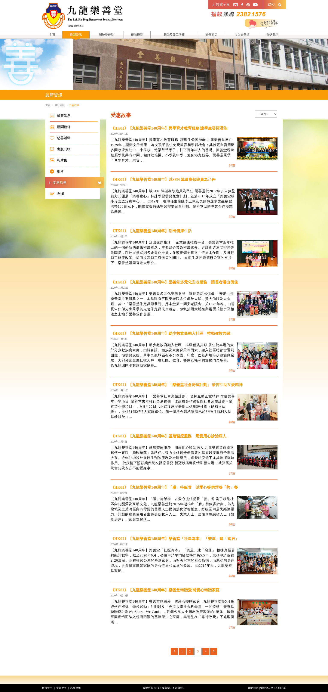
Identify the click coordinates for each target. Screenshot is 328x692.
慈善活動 (60, 138)
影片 (57, 171)
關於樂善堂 (106, 34)
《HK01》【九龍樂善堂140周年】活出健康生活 (151, 231)
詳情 (232, 165)
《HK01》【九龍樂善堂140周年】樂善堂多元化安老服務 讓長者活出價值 (174, 282)
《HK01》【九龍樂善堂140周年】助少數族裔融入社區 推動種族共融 (170, 333)
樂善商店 (211, 34)
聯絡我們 (273, 34)
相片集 (58, 160)
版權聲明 (47, 687)
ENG (271, 4)
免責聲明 (61, 687)
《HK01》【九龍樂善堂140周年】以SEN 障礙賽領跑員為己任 (163, 179)
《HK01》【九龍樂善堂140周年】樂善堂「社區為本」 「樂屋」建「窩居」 (175, 539)
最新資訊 (76, 34)
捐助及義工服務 (174, 34)
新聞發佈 (60, 127)
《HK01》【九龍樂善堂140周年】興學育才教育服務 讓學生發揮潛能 (169, 128)
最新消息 (60, 116)
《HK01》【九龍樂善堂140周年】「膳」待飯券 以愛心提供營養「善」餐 (174, 487)
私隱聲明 (75, 687)
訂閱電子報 (221, 4)
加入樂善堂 (241, 34)
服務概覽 (137, 34)
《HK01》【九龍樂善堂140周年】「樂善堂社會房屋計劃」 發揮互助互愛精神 (177, 385)
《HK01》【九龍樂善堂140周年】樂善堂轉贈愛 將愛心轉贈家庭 (165, 590)
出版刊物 (60, 149)
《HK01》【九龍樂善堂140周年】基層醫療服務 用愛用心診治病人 (168, 436)
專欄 (57, 193)
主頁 (52, 34)
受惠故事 (77, 182)
